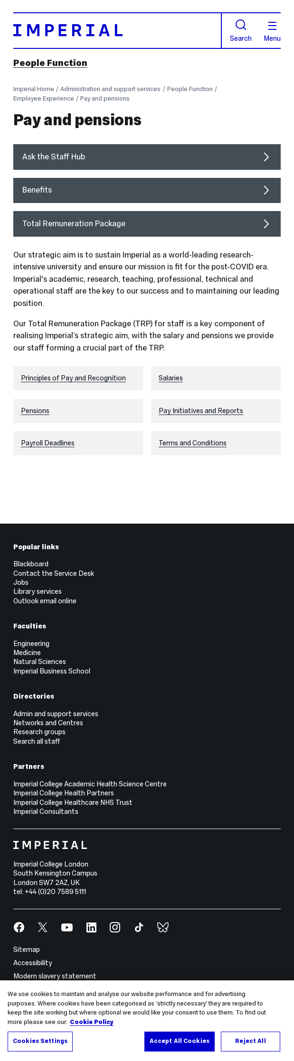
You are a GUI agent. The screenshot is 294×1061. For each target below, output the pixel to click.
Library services (37, 591)
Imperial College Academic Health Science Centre (90, 784)
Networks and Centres (48, 723)
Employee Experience (43, 98)
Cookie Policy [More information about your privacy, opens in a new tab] (92, 1022)
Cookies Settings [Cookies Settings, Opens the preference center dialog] (40, 1041)
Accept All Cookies (179, 1041)
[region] (147, 1020)
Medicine (27, 652)
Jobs (20, 582)
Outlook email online (44, 601)
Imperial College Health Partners (63, 793)
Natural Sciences (39, 661)
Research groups (39, 732)
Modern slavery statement (54, 976)
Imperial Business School (51, 671)
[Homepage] (117, 30)
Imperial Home (33, 89)
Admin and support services (55, 714)
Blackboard (30, 564)
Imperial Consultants (45, 811)
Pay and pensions (105, 98)
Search (241, 30)
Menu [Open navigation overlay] (272, 32)
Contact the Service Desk (53, 573)
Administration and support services (110, 89)
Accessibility (32, 963)
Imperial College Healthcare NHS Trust (73, 802)
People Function (50, 62)
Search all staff (36, 741)
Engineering (31, 643)
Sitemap (26, 949)
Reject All (250, 1041)
